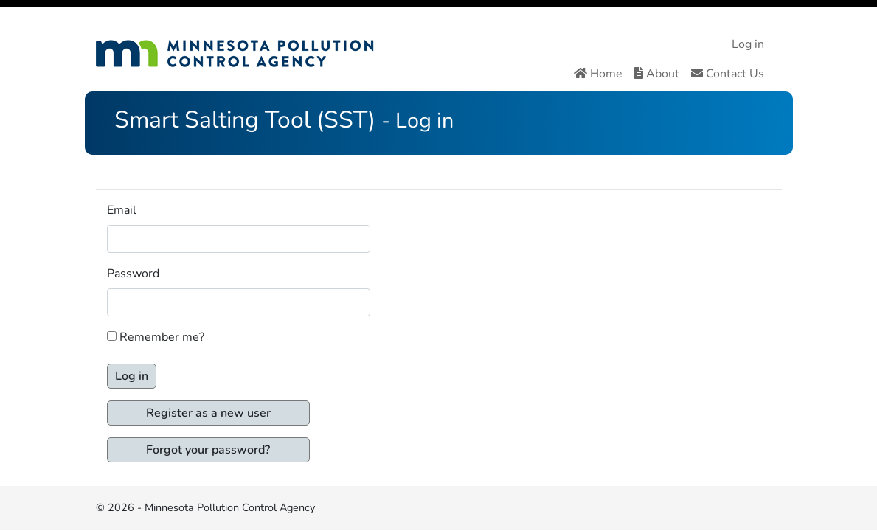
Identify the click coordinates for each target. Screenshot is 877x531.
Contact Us (727, 74)
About (656, 74)
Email (121, 210)
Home (598, 74)
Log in (748, 44)
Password (133, 274)
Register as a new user (208, 413)
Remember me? (161, 337)
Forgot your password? (208, 450)
